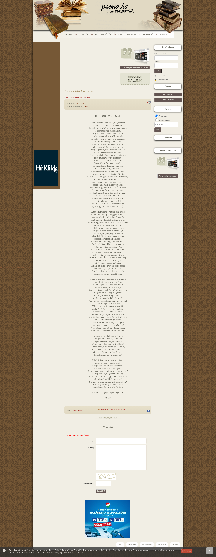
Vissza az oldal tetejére (209, 550)
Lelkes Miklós (77, 410)
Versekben (163, 116)
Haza (103, 409)
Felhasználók (103, 34)
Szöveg (91, 447)
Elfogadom (186, 551)
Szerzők (84, 34)
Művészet (122, 409)
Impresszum (132, 544)
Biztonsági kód (88, 484)
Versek (69, 34)
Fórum (163, 34)
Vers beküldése (127, 34)
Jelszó (157, 62)
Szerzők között (164, 120)
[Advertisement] (46, 50)
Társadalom (112, 409)
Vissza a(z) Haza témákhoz (78, 97)
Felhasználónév (160, 54)
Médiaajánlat (162, 544)
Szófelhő (148, 34)
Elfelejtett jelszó (163, 80)
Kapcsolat (175, 544)
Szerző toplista (168, 100)
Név (92, 441)
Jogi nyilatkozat (147, 544)
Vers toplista (168, 94)
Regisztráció (162, 76)
